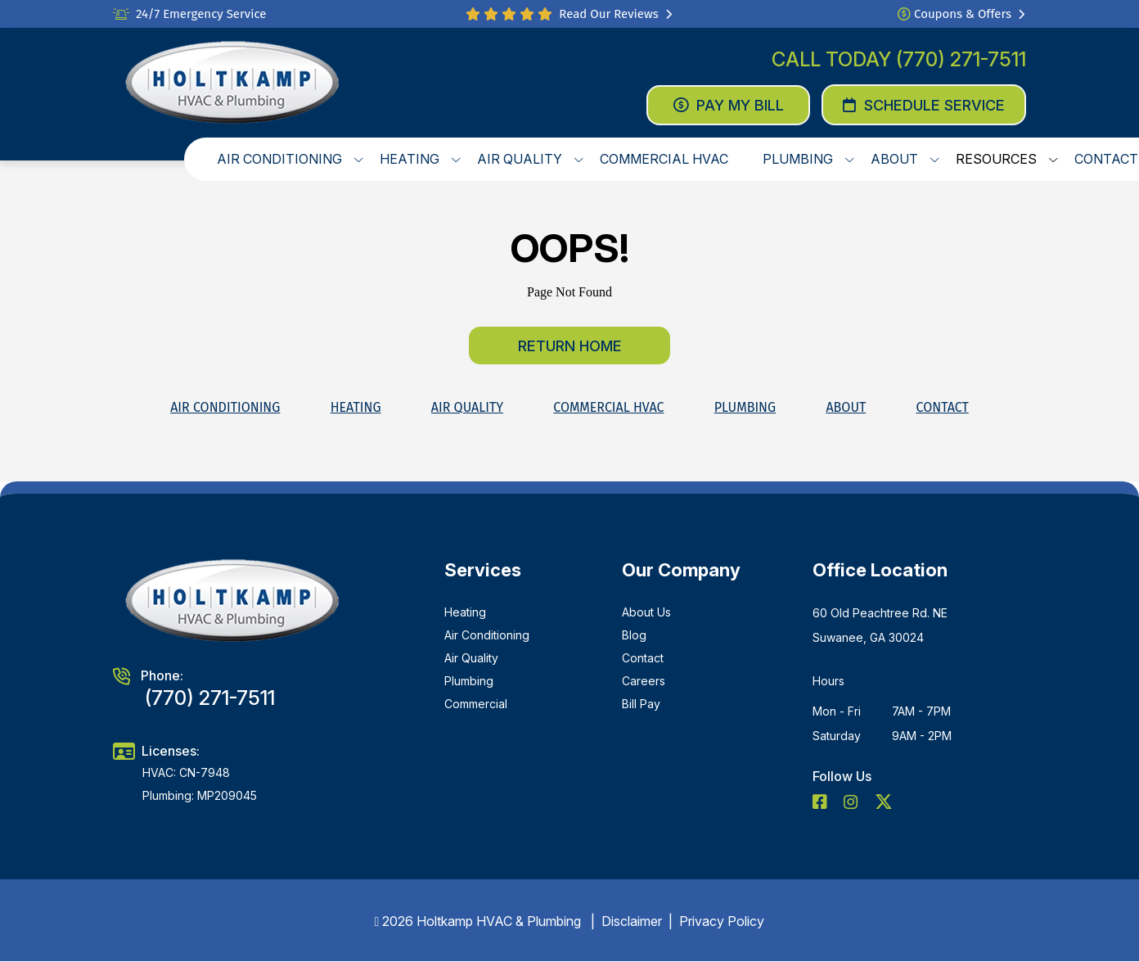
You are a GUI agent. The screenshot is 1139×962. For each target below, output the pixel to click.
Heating (356, 407)
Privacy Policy (721, 921)
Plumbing (745, 407)
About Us (646, 612)
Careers (643, 681)
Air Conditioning (225, 407)
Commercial (475, 704)
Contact (942, 407)
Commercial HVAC (608, 407)
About (846, 407)
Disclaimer (631, 921)
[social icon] (822, 803)
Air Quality (467, 407)
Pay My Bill (728, 105)
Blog (634, 635)
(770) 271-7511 (961, 59)
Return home (570, 346)
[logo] (233, 82)
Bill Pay (641, 704)
